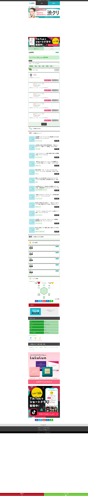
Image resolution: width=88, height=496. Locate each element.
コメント (51, 48)
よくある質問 (44, 427)
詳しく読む (56, 140)
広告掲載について (46, 429)
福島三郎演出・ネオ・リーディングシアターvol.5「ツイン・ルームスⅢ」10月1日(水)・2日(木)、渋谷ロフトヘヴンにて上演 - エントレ (46, 171)
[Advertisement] (44, 27)
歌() (36, 347)
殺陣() (41, 347)
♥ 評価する (32, 305)
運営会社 (48, 427)
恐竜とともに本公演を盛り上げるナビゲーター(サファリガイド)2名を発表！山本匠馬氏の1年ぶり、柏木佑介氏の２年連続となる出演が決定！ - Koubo (46, 179)
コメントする (66, 494)
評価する (22, 494)
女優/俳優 (45, 57)
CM (41, 3)
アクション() (31, 349)
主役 (37, 57)
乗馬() (45, 347)
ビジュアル (32, 57)
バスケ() (50, 347)
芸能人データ (36, 48)
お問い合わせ (40, 429)
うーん (56, 80)
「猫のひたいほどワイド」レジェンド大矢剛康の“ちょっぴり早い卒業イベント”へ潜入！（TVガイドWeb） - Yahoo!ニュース (46, 163)
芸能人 (53, 3)
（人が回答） (34, 63)
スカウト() (55, 347)
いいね (48, 80)
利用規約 (39, 427)
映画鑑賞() (31, 347)
